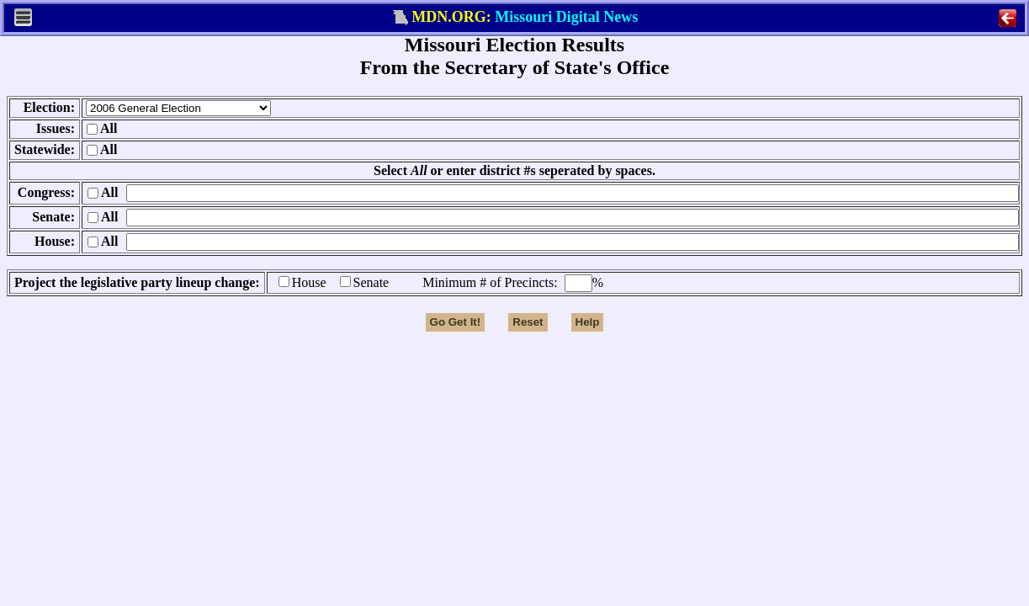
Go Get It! (455, 322)
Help (587, 322)
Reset (527, 322)
